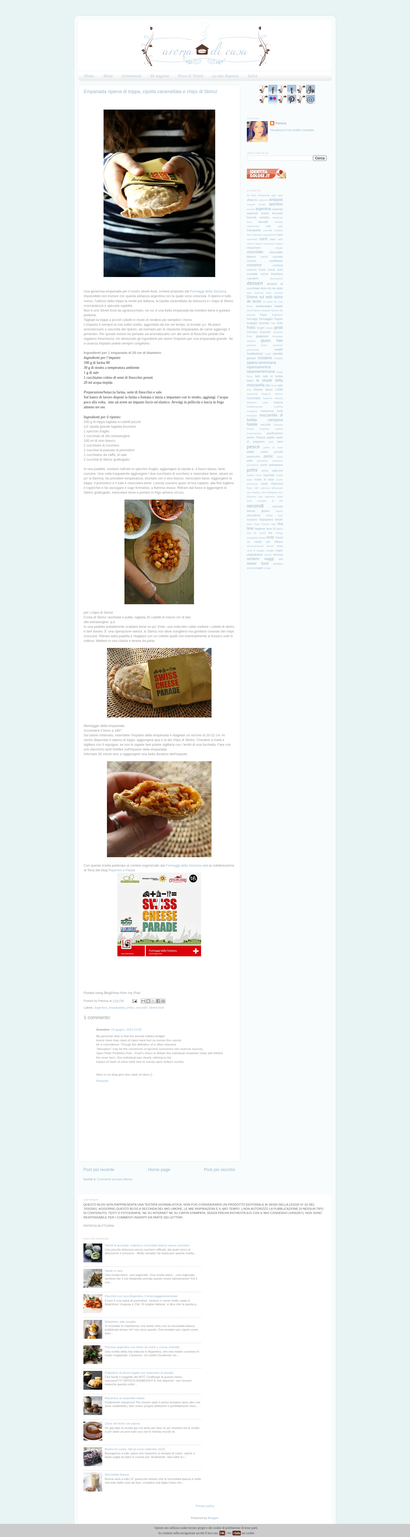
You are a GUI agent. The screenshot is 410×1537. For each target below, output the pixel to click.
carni (263, 239)
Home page (159, 1169)
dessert (255, 283)
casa (272, 239)
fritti (273, 323)
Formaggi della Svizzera (208, 291)
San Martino (253, 492)
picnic (268, 456)
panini (250, 437)
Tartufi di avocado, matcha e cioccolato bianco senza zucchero (147, 1245)
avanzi (265, 213)
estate (279, 306)
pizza (280, 456)
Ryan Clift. (253, 488)
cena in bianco (255, 243)
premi (263, 464)
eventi (250, 310)
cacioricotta (253, 226)
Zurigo (267, 568)
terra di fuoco (274, 528)
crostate (252, 273)
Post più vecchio (219, 1169)
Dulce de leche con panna (122, 1423)
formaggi (252, 318)
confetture (276, 260)
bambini (264, 217)
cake (280, 226)
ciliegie (279, 248)
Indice (252, 76)
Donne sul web (259, 297)
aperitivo (276, 204)
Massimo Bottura (273, 398)
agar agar (277, 195)
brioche (279, 222)
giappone (262, 336)
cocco (264, 256)
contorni (252, 269)
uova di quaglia (255, 550)
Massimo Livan (257, 402)
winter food (257, 563)
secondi (255, 505)
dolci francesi (255, 293)
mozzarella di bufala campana (265, 417)
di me (272, 288)
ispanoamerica (259, 367)
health (279, 349)
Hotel (268, 354)
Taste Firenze (262, 524)
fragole (278, 318)
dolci (279, 288)
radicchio (277, 470)
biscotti (263, 221)
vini (281, 559)
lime (249, 389)
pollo (250, 460)
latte (257, 376)
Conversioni (131, 76)
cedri (280, 239)
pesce (253, 446)
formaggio (266, 318)
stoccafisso (253, 515)
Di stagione (159, 76)
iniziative (265, 358)
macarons (252, 394)
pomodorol (252, 465)
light (280, 385)
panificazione (275, 433)
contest (278, 265)
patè (271, 441)
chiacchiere (254, 247)
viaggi (269, 559)
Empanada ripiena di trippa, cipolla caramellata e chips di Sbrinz (150, 91)
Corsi (262, 269)
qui (204, 324)
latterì (250, 380)
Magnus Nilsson (272, 394)
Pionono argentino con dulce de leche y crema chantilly (142, 1347)
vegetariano (255, 554)
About (107, 76)
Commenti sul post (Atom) (114, 1179)
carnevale (252, 239)
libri (268, 385)
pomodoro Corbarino (270, 461)
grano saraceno (272, 345)
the (270, 532)
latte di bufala (273, 376)
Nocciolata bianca (117, 1474)
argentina (100, 1007)
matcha (278, 402)
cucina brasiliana (271, 273)
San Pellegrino (269, 492)
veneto (268, 554)
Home (88, 76)
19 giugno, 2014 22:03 (126, 1029)
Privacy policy (205, 1505)
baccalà (251, 217)
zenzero (278, 563)
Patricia (280, 123)
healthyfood (255, 353)
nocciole (266, 424)
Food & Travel (190, 76)
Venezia (278, 554)
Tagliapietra (266, 519)
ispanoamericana (261, 371)
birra (249, 222)
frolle (280, 323)
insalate (278, 358)
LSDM (279, 389)
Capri (279, 234)
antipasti (276, 199)
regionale (268, 475)
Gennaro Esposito (259, 332)
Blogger (213, 1517)
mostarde (252, 415)
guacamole (253, 349)
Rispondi (102, 1080)
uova (280, 545)
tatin (273, 524)
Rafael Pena (254, 475)
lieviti (274, 385)
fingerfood (277, 315)
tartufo (279, 519)
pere (280, 441)
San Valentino (266, 496)
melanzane (267, 410)
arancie (251, 209)
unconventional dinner (260, 546)
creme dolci (275, 269)
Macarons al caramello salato (125, 1398)
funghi (261, 327)
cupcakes (252, 278)
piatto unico (257, 451)
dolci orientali (274, 293)
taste (249, 524)
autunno (252, 213)
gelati (278, 327)
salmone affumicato (272, 488)
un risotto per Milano (265, 541)
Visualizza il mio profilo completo (292, 130)
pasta (271, 437)
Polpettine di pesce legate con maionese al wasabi (139, 1372)
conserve (254, 265)
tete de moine (256, 533)
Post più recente (98, 1169)
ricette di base (264, 479)
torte (270, 537)
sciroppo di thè (270, 501)
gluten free (272, 340)
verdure (253, 559)
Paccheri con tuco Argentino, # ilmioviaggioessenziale (141, 1296)
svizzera (252, 519)
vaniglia (270, 550)
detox (263, 288)
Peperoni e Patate (121, 870)
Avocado (277, 213)
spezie (279, 511)
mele (280, 410)
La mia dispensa (225, 76)
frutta (251, 327)
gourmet (251, 345)
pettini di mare (273, 447)
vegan (279, 550)
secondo (141, 1007)
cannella (267, 230)
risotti (264, 483)
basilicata (278, 217)
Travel (279, 537)
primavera (276, 464)
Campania (254, 230)
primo (130, 1007)
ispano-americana (261, 362)
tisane (262, 537)
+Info (236, 1533)
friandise (264, 323)
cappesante (269, 235)
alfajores (252, 199)
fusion (269, 328)
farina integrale (262, 310)
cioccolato (255, 252)
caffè (268, 226)
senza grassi (258, 510)
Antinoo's (263, 200)
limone (258, 389)
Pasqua (260, 437)
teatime (260, 528)
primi (252, 470)
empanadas (117, 1007)
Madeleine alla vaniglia (120, 1321)
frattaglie (252, 323)
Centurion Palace (273, 243)
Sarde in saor (114, 1270)
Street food (156, 1007)
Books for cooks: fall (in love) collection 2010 (135, 1449)
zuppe (259, 567)
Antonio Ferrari (256, 204)
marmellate (253, 398)
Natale (252, 424)
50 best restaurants (258, 195)
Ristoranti (277, 483)
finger (263, 314)
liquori (269, 389)
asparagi (277, 209)
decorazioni (276, 278)
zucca (250, 567)
